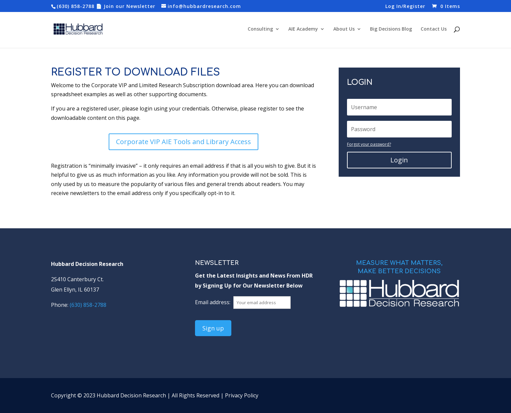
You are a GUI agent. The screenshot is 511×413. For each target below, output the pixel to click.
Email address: (213, 302)
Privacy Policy (241, 395)
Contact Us (434, 29)
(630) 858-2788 (75, 6)
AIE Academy (303, 29)
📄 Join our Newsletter (125, 6)
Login (399, 159)
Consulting (260, 29)
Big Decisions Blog (391, 29)
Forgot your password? (369, 144)
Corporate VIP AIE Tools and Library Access (183, 141)
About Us (344, 29)
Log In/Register (405, 6)
